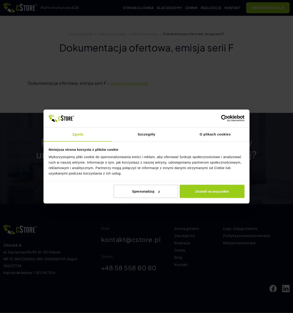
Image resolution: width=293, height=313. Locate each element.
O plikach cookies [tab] (215, 134)
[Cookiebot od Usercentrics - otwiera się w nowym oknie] (224, 118)
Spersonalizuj (146, 191)
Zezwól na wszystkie (212, 191)
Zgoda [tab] (77, 134)
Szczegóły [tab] (146, 134)
